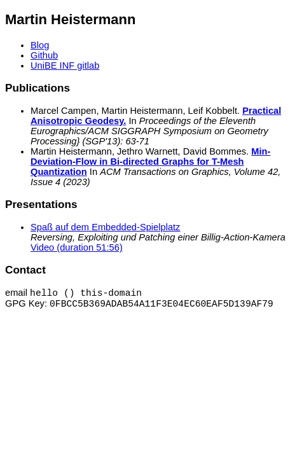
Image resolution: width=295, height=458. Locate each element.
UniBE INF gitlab (65, 65)
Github (44, 55)
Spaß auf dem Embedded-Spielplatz (105, 227)
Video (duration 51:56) (77, 247)
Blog (40, 45)
